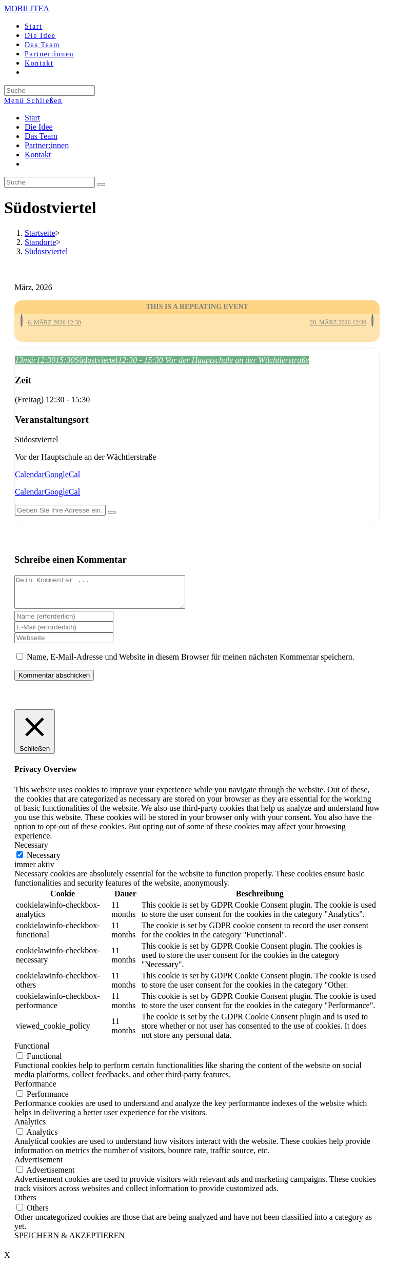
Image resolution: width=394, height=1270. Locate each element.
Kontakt (38, 154)
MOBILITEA (26, 8)
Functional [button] (31, 1052)
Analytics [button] (30, 1127)
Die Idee (39, 126)
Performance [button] (35, 1089)
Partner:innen (47, 145)
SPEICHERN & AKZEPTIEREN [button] (69, 1241)
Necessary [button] (31, 851)
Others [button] (25, 1203)
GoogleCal (62, 474)
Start (32, 117)
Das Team (41, 136)
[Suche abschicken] (101, 184)
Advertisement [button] (38, 1165)
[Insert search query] (49, 182)
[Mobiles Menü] (33, 101)
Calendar (30, 474)
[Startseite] (40, 233)
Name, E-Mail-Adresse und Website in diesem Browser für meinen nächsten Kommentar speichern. (190, 663)
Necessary (44, 861)
